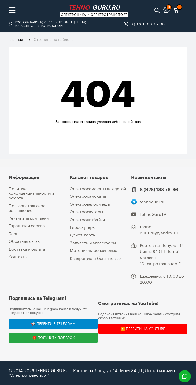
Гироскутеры (82, 227)
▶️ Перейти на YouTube (142, 328)
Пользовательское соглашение (27, 207)
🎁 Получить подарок (53, 337)
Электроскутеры (86, 211)
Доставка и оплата (27, 249)
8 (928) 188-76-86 (147, 24)
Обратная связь (24, 241)
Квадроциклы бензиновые (95, 258)
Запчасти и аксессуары (93, 242)
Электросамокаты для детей (98, 188)
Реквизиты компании (29, 218)
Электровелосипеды (90, 204)
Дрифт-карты (83, 234)
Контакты (18, 256)
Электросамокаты (88, 196)
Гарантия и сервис (27, 225)
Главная (16, 39)
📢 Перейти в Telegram (53, 323)
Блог (13, 233)
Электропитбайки (87, 219)
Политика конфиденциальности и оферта (31, 193)
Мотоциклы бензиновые (93, 250)
